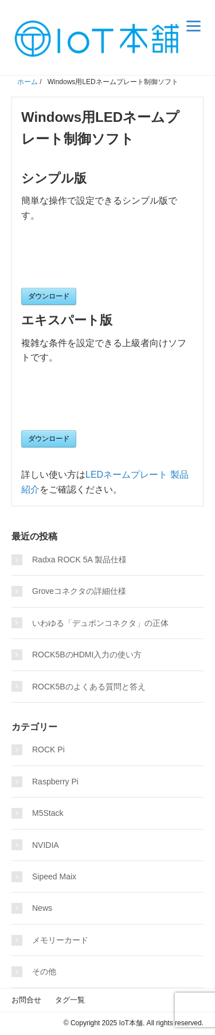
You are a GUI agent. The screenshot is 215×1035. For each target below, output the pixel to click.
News (42, 908)
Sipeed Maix (54, 876)
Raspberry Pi (55, 781)
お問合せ (26, 1000)
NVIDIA (45, 845)
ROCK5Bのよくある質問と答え (89, 686)
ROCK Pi (48, 749)
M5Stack (47, 813)
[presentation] (108, 259)
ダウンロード (48, 296)
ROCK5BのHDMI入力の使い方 (87, 654)
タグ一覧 (70, 1000)
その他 (44, 971)
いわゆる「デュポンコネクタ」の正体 (100, 623)
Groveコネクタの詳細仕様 (79, 591)
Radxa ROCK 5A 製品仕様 (79, 559)
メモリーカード (60, 940)
